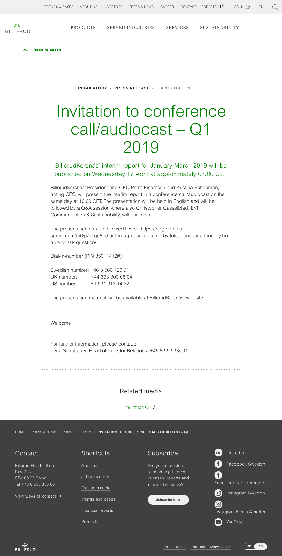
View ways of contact (35, 496)
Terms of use (174, 547)
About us (90, 465)
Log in (237, 7)
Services (177, 27)
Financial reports (97, 510)
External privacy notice (211, 547)
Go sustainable (95, 487)
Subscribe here (168, 500)
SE (249, 546)
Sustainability (219, 27)
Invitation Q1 (138, 407)
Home (20, 432)
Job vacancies (95, 476)
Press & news (44, 432)
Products (83, 27)
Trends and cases (98, 499)
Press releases (77, 432)
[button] (89, 7)
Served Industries (131, 27)
